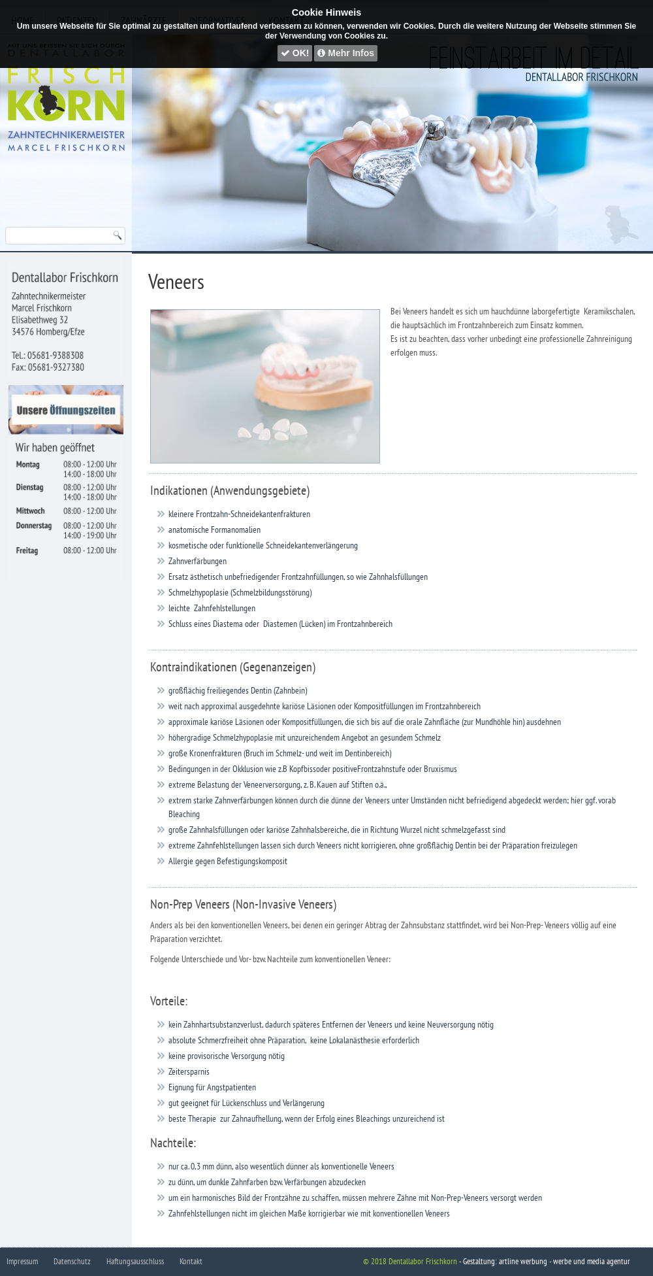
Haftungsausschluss (135, 1261)
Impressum (22, 1261)
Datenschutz (72, 1261)
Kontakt (191, 1261)
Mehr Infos (345, 53)
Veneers (176, 281)
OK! (295, 53)
